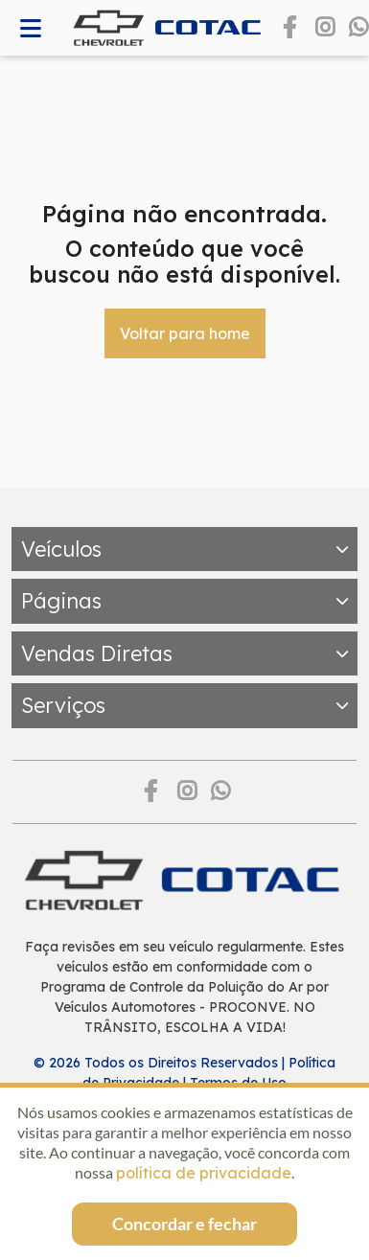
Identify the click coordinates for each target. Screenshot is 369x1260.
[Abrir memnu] (31, 28)
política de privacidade (203, 1172)
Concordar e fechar (184, 1223)
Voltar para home (185, 333)
